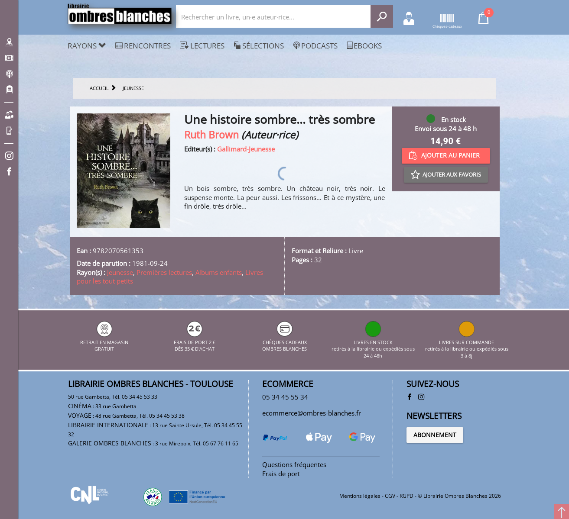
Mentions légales (359, 496)
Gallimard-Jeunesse (246, 149)
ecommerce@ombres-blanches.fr (311, 413)
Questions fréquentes (294, 464)
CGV (390, 496)
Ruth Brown (211, 135)
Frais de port (281, 473)
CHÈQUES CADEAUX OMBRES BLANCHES (284, 342)
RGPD (406, 496)
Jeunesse (120, 272)
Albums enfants (218, 272)
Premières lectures (164, 272)
